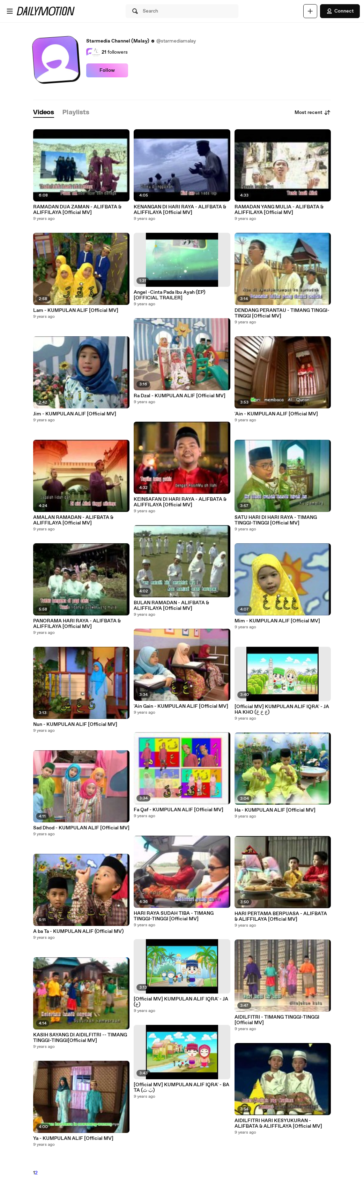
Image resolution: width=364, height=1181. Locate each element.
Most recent (313, 112)
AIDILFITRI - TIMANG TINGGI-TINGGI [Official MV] (277, 1020)
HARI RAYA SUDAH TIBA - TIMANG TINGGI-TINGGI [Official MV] (174, 916)
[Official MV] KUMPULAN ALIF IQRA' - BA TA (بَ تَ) (181, 1087)
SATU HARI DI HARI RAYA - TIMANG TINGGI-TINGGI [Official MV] (276, 520)
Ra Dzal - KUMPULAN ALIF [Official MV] (179, 396)
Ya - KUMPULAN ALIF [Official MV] (73, 1138)
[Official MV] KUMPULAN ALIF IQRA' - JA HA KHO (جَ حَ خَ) (282, 709)
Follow (107, 70)
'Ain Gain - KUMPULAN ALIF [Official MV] (181, 706)
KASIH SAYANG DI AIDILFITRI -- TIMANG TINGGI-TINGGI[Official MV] (80, 1037)
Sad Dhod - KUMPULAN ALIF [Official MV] (81, 828)
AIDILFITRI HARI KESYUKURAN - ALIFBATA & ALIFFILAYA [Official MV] (278, 1123)
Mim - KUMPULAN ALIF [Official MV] (277, 621)
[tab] (43, 112)
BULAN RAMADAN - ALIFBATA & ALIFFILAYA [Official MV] (171, 605)
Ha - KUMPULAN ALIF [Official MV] (275, 810)
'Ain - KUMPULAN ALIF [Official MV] (276, 414)
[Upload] (310, 11)
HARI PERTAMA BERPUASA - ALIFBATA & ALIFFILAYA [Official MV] (281, 916)
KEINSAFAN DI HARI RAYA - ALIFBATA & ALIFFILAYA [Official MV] (180, 502)
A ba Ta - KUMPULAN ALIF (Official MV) (78, 931)
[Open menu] (9, 11)
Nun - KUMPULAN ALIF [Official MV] (75, 724)
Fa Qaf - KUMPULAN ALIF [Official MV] (178, 810)
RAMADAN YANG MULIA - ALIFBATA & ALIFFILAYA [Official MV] (279, 209)
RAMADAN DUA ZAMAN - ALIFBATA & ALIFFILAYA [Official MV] (77, 209)
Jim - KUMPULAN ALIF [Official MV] (74, 414)
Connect (340, 11)
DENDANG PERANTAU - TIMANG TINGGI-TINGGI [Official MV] (282, 313)
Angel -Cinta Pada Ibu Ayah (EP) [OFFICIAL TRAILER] (169, 295)
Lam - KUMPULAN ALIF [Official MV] (75, 310)
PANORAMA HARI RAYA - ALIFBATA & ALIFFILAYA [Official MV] (77, 623)
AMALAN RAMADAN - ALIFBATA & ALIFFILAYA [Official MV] (73, 520)
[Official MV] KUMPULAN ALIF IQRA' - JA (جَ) (181, 1001)
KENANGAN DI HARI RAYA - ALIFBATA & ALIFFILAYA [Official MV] (180, 209)
